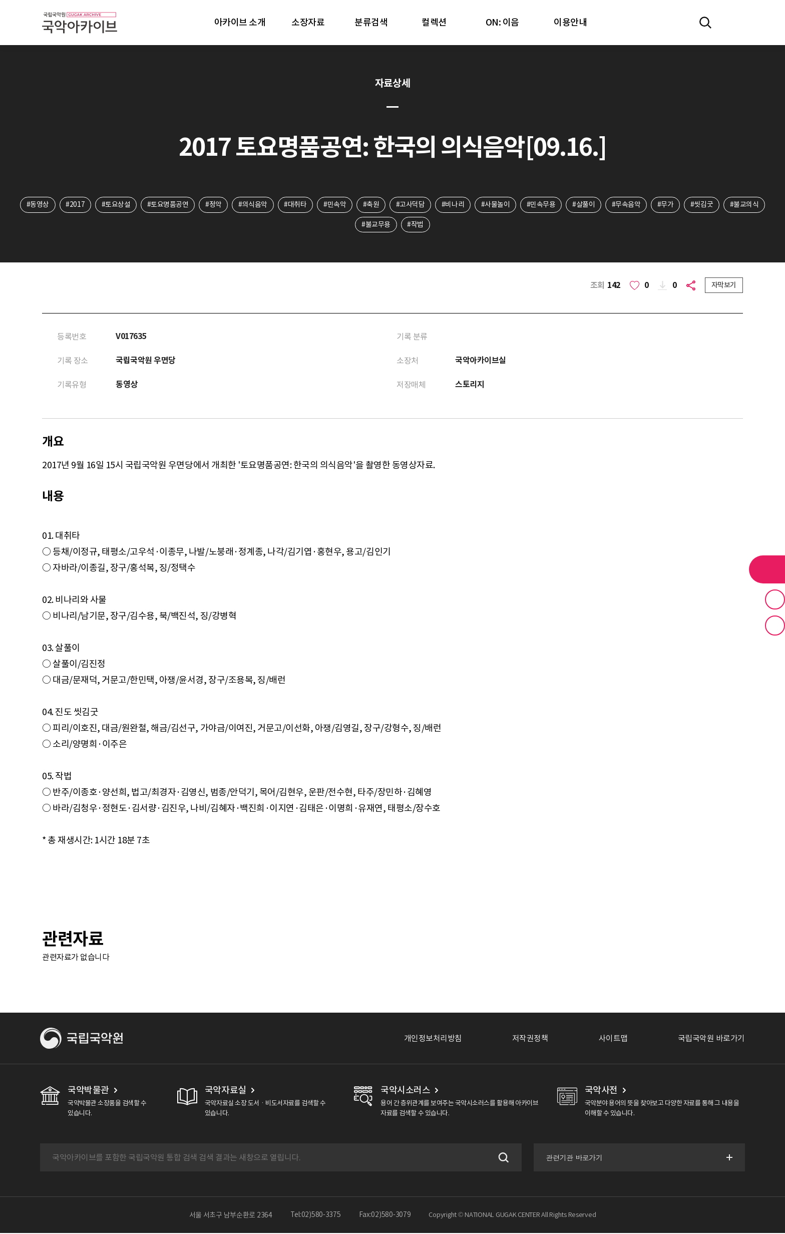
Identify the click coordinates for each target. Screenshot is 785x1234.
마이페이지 (734, 22)
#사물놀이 (496, 204)
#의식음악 (252, 204)
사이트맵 (613, 1039)
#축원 (370, 204)
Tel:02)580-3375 (315, 1215)
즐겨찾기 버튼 (775, 599)
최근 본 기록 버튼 (775, 625)
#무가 (667, 204)
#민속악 (334, 204)
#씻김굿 (703, 204)
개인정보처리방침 (433, 1039)
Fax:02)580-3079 (385, 1215)
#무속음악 (627, 204)
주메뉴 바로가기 (0, 0)
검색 (502, 1158)
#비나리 (453, 204)
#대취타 (294, 204)
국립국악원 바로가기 (711, 1039)
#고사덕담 (410, 204)
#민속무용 (541, 204)
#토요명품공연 (166, 204)
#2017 (73, 204)
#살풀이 (584, 204)
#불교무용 (375, 224)
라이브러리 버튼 (767, 569)
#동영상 (36, 204)
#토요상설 (114, 204)
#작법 (416, 224)
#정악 (212, 204)
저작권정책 (530, 1039)
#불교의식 (745, 204)
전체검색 (705, 22)
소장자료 (307, 22)
